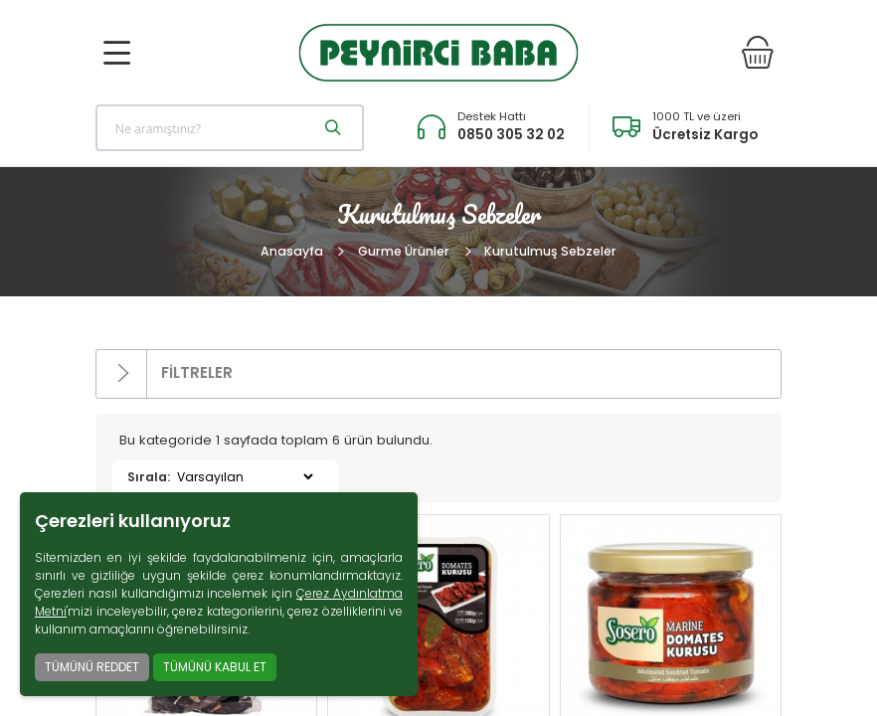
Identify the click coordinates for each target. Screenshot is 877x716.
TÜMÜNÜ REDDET (92, 666)
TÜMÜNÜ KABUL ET (214, 666)
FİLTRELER (164, 374)
